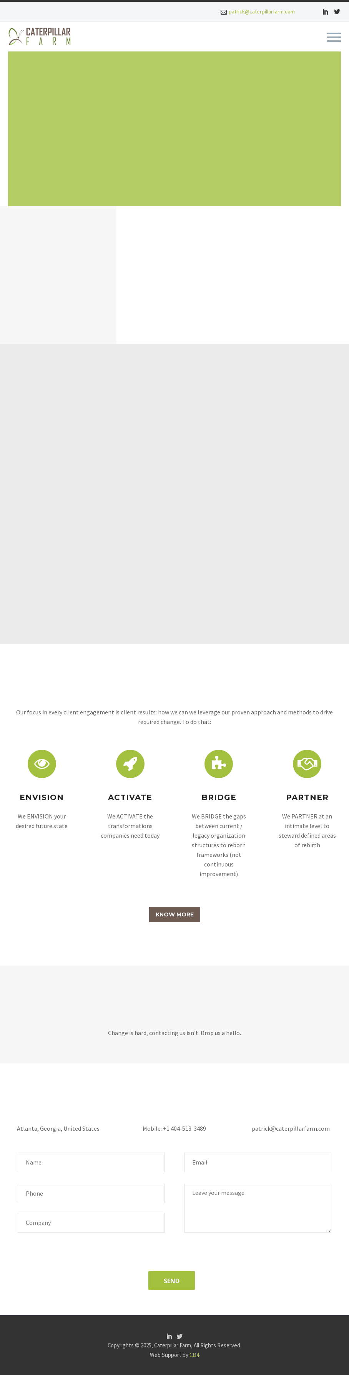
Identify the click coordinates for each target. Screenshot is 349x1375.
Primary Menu (334, 37)
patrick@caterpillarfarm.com (262, 11)
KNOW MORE (175, 914)
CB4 (194, 1354)
